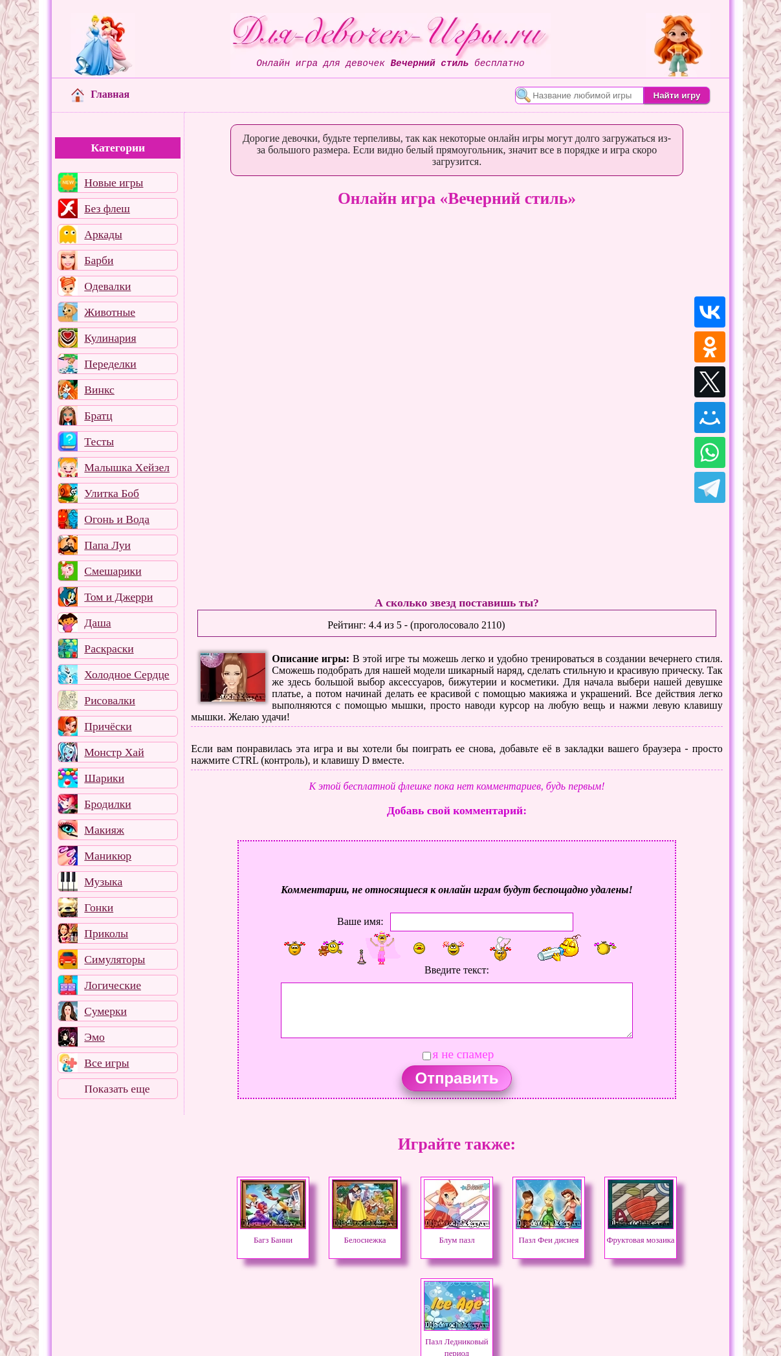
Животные (109, 312)
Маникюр (107, 855)
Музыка (103, 881)
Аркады (103, 234)
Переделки (110, 363)
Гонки (98, 907)
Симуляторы (114, 959)
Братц (98, 415)
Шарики (104, 778)
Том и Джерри (118, 596)
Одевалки (107, 286)
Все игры (106, 1062)
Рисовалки (109, 700)
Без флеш (107, 208)
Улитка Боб (111, 493)
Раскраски (108, 648)
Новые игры (113, 182)
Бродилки (107, 803)
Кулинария (110, 337)
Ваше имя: (360, 921)
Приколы (106, 933)
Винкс (99, 389)
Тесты (99, 441)
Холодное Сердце (126, 674)
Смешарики (112, 570)
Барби (98, 260)
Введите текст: (456, 969)
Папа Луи (107, 545)
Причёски (107, 726)
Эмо (94, 1036)
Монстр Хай (114, 752)
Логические (112, 985)
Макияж (104, 829)
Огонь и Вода (116, 519)
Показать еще (116, 1088)
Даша (97, 622)
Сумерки (105, 1011)
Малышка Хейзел (127, 467)
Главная (100, 94)
